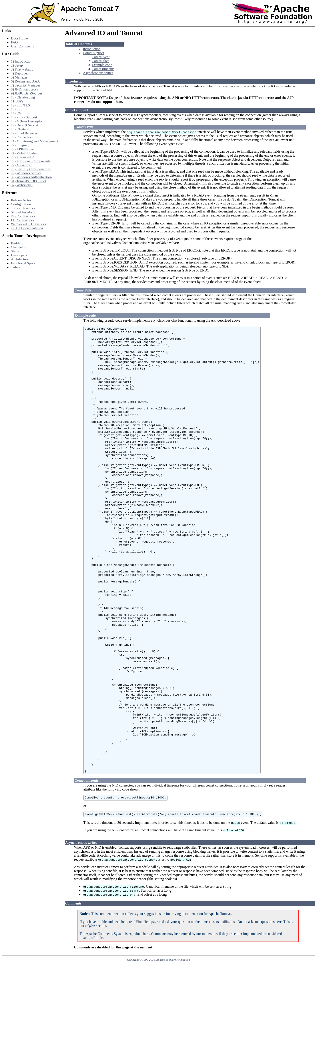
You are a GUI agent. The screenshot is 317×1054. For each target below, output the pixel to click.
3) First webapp (22, 69)
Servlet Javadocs (23, 212)
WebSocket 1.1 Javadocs (28, 224)
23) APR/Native (22, 149)
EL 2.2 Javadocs (22, 220)
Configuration (21, 204)
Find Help (143, 1012)
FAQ (14, 42)
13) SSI (16, 109)
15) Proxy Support (24, 117)
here (146, 1024)
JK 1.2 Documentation (27, 228)
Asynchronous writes (98, 73)
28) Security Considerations (31, 169)
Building (17, 243)
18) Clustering (21, 129)
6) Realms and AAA (25, 81)
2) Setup (17, 65)
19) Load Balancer (24, 133)
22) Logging (20, 145)
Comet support (93, 53)
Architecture (20, 259)
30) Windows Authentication (31, 177)
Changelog (18, 247)
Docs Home (19, 38)
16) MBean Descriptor (27, 121)
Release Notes (21, 200)
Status (15, 251)
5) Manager (19, 77)
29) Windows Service (26, 173)
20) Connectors (22, 137)
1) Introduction (21, 61)
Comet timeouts (103, 69)
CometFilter (100, 61)
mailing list (228, 1012)
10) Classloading (23, 97)
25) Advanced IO (23, 157)
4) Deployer (19, 73)
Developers (19, 255)
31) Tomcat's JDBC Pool (28, 181)
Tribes (15, 267)
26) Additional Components (30, 161)
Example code (102, 65)
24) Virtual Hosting (24, 153)
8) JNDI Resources (24, 89)
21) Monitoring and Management (34, 141)
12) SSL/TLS (20, 105)
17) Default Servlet (24, 125)
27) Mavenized (21, 165)
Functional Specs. (23, 263)
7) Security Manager (25, 85)
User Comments (22, 46)
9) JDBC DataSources (26, 93)
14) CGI (17, 113)
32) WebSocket (22, 185)
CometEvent (101, 57)
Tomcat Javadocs (23, 208)
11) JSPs (17, 101)
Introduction (91, 49)
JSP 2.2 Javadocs (23, 216)
